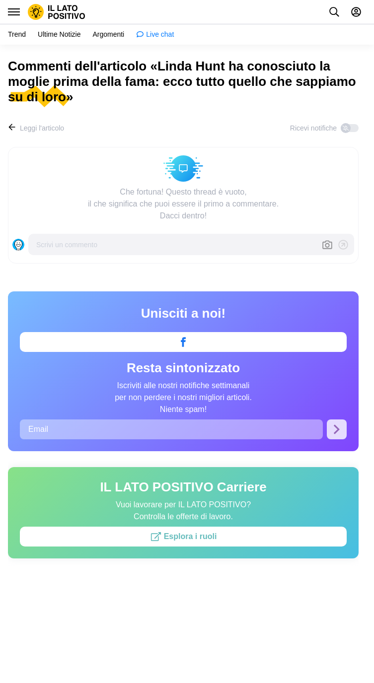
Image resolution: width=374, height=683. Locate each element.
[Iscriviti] (337, 429)
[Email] (171, 429)
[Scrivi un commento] (174, 244)
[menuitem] (17, 34)
